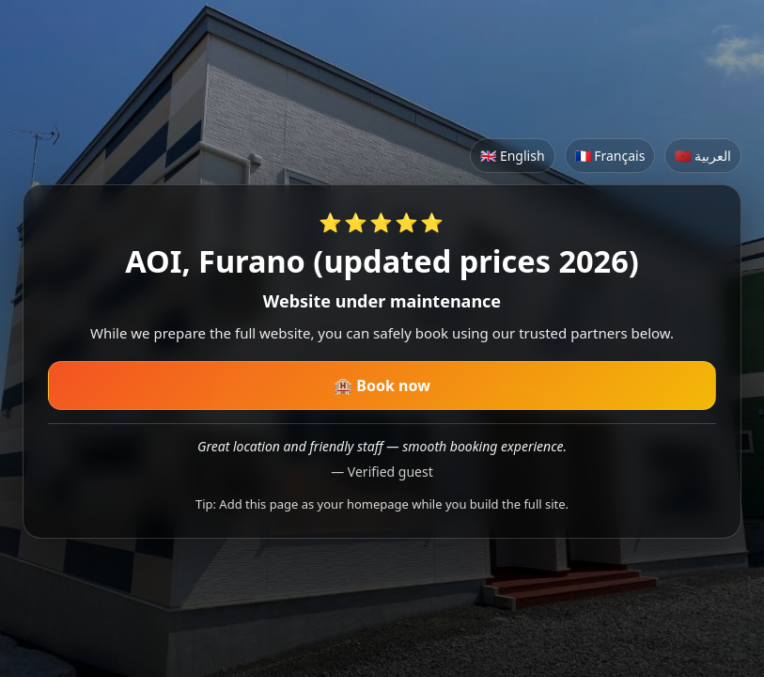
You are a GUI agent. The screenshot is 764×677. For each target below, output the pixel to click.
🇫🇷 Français (610, 156)
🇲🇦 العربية (703, 156)
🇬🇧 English (512, 156)
